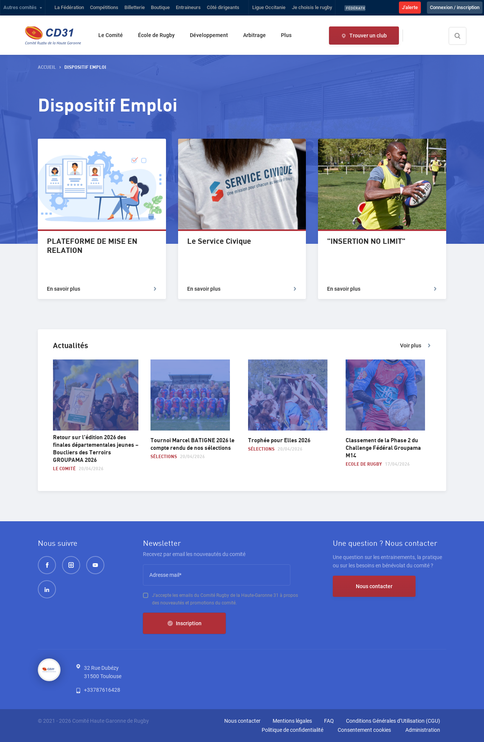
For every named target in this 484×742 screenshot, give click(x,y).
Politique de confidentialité (292, 730)
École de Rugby (156, 35)
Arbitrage (254, 35)
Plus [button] (286, 35)
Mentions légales (292, 721)
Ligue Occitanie (268, 7)
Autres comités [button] (20, 7)
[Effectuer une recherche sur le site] (464, 36)
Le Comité (110, 35)
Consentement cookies (364, 730)
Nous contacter (374, 586)
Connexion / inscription (454, 7)
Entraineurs (188, 7)
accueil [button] (47, 67)
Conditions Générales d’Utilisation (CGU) (393, 721)
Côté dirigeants (223, 7)
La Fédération (69, 7)
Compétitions (104, 7)
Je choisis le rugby (312, 7)
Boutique (160, 7)
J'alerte (410, 7)
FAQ (329, 721)
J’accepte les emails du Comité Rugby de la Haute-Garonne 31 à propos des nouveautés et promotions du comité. (225, 599)
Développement (209, 35)
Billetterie (134, 7)
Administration (422, 730)
